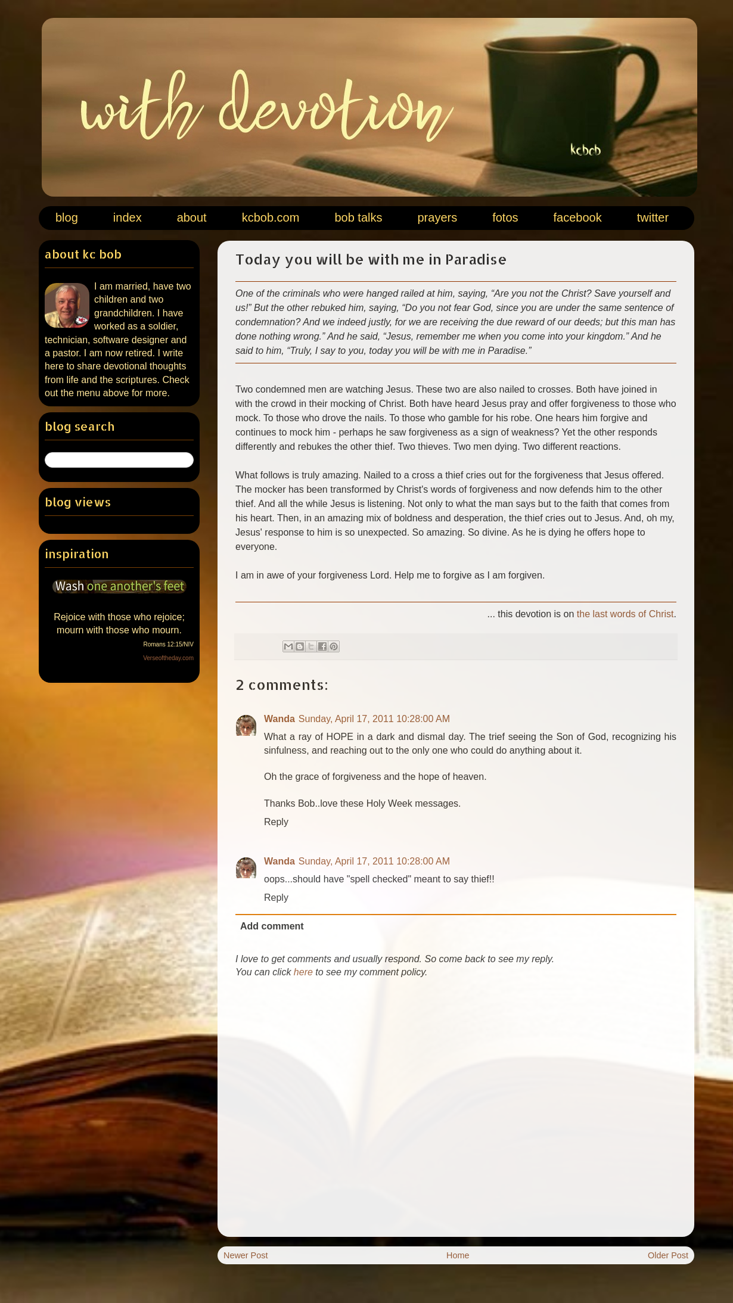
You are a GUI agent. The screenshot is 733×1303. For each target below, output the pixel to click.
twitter (653, 217)
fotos (505, 217)
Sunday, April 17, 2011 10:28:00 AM (374, 719)
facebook (578, 217)
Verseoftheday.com (168, 658)
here (303, 972)
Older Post (668, 1255)
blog (66, 217)
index (127, 217)
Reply (276, 822)
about (192, 217)
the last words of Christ (625, 614)
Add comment (272, 926)
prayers (437, 217)
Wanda (279, 719)
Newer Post (245, 1255)
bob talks (358, 217)
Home (457, 1255)
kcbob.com (271, 217)
